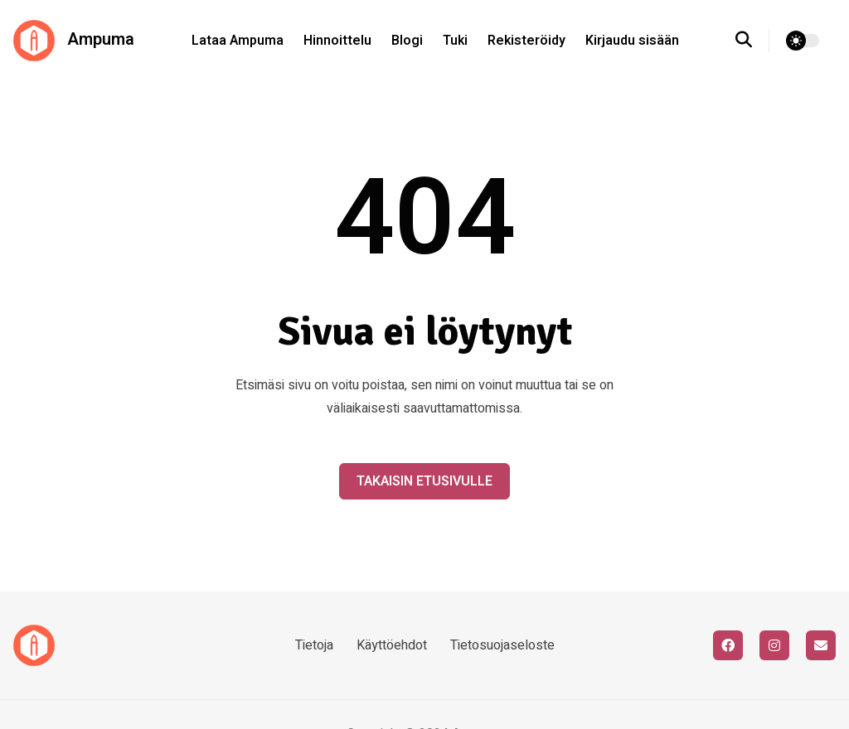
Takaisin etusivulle (424, 481)
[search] (752, 40)
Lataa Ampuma (238, 41)
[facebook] (728, 645)
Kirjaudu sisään (632, 41)
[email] (821, 645)
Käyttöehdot (392, 645)
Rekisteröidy (526, 41)
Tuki (455, 41)
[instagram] (774, 645)
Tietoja (314, 645)
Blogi (407, 41)
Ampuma (73, 40)
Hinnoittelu (337, 41)
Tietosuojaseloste (502, 645)
